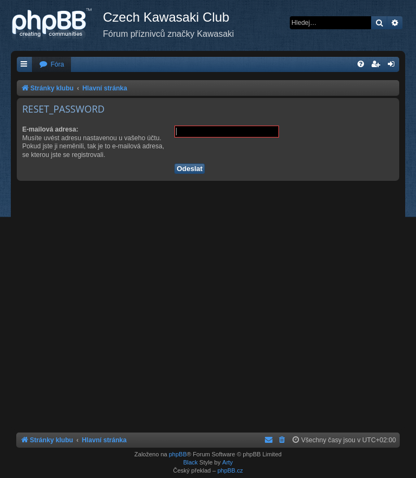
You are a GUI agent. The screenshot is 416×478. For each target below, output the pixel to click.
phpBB (178, 454)
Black (190, 462)
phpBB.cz (230, 470)
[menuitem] (51, 64)
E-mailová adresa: (50, 129)
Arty (227, 462)
